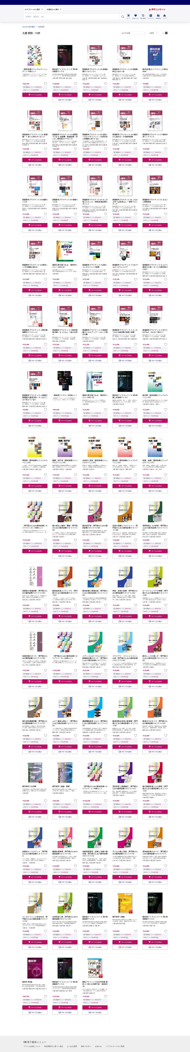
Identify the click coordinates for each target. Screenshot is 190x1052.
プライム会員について (32, 1046)
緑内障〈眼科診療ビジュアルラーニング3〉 (155, 396)
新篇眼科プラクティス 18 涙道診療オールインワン (95, 70)
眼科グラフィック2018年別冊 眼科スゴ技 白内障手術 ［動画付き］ (95, 984)
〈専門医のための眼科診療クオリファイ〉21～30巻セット (35, 527)
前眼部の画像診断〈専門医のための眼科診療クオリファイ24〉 (35, 592)
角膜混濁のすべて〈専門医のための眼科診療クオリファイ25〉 (35, 657)
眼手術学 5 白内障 (29, 786)
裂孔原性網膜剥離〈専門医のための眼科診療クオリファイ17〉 (35, 722)
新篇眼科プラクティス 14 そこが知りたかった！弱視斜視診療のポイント (95, 202)
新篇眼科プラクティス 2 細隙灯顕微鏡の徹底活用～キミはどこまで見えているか (35, 397)
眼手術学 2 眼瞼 (118, 917)
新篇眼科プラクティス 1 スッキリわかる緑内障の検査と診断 (125, 331)
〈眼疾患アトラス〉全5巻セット (64, 395)
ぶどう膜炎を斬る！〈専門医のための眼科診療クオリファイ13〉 (65, 723)
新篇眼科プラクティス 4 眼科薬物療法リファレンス (35, 331)
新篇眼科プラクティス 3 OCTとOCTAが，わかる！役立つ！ (155, 331)
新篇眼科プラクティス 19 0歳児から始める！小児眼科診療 (125, 136)
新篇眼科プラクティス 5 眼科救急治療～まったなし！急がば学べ (65, 332)
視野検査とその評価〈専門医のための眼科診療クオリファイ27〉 (155, 528)
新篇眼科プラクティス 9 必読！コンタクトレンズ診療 (95, 266)
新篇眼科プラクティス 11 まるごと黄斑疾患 (155, 201)
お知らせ (98, 1046)
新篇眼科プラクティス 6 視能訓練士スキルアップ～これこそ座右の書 (95, 332)
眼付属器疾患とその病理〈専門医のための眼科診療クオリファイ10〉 (155, 788)
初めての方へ (86, 1046)
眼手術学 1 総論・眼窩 (61, 786)
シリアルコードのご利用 (115, 1046)
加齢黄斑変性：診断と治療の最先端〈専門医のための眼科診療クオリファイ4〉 (95, 854)
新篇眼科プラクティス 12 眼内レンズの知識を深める (35, 266)
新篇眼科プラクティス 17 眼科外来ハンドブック (155, 136)
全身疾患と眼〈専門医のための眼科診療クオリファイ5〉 (65, 918)
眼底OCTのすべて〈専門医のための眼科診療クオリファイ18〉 (155, 722)
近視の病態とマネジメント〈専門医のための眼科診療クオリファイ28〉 (125, 528)
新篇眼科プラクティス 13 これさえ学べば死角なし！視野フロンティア (125, 202)
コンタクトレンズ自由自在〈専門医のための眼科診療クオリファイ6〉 (35, 919)
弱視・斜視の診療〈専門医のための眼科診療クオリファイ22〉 (125, 592)
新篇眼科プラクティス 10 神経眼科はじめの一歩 (125, 70)
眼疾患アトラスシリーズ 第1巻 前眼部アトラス (155, 918)
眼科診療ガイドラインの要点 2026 (155, 70)
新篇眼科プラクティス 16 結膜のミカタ (35, 201)
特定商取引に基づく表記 (53, 1046)
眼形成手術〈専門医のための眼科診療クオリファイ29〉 (95, 527)
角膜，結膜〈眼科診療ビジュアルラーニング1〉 (155, 461)
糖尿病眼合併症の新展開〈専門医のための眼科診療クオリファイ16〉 (125, 723)
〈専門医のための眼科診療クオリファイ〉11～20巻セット (65, 657)
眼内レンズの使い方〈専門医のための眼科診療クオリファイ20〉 (155, 658)
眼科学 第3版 (27, 982)
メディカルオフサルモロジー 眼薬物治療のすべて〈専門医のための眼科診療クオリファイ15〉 (95, 658)
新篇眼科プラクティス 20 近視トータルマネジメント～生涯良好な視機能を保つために (95, 136)
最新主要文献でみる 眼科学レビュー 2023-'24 (65, 266)
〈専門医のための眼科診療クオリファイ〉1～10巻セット (95, 787)
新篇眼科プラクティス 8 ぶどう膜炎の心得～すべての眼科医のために (155, 267)
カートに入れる (34, 94)
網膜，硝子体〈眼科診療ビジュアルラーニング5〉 (65, 461)
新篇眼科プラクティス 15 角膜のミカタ (65, 201)
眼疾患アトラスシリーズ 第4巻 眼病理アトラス (95, 918)
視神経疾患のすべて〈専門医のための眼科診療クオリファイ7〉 (155, 853)
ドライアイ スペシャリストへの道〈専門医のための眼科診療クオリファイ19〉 (125, 658)
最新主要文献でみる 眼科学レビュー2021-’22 (95, 396)
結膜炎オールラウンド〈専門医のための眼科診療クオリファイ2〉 (35, 854)
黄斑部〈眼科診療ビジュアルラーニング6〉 (35, 461)
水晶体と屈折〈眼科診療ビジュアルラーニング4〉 (95, 461)
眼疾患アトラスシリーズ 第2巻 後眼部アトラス (65, 983)
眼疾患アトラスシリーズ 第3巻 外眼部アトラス (65, 70)
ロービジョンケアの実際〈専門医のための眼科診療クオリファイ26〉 (155, 593)
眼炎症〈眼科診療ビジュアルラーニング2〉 (125, 461)
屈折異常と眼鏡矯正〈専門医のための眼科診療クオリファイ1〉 (125, 787)
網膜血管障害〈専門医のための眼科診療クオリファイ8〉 (65, 853)
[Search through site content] (72, 17)
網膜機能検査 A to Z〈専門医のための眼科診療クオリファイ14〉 (95, 723)
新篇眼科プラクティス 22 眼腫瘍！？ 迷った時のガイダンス (35, 136)
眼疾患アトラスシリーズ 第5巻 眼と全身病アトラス (125, 396)
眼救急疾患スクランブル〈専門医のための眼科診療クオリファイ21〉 (65, 593)
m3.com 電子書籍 (28, 27)
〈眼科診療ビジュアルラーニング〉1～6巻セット (35, 70)
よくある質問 (72, 1046)
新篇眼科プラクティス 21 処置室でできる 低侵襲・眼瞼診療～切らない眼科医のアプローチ (65, 136)
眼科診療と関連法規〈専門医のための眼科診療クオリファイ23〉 (95, 593)
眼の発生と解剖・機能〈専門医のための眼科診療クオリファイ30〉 (65, 528)
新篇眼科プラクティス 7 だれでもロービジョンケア (125, 266)
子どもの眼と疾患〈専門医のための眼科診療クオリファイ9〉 (125, 853)
